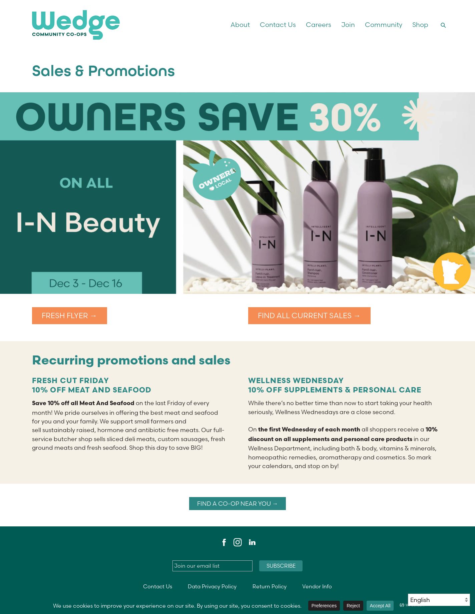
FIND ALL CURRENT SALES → (309, 315)
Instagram (237, 542)
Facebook (223, 542)
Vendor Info (317, 586)
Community (383, 25)
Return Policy (270, 586)
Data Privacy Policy (212, 586)
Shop (420, 25)
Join (348, 25)
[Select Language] (439, 600)
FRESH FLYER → (69, 315)
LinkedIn (252, 542)
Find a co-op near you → (237, 503)
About (240, 25)
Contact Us (278, 25)
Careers (318, 25)
